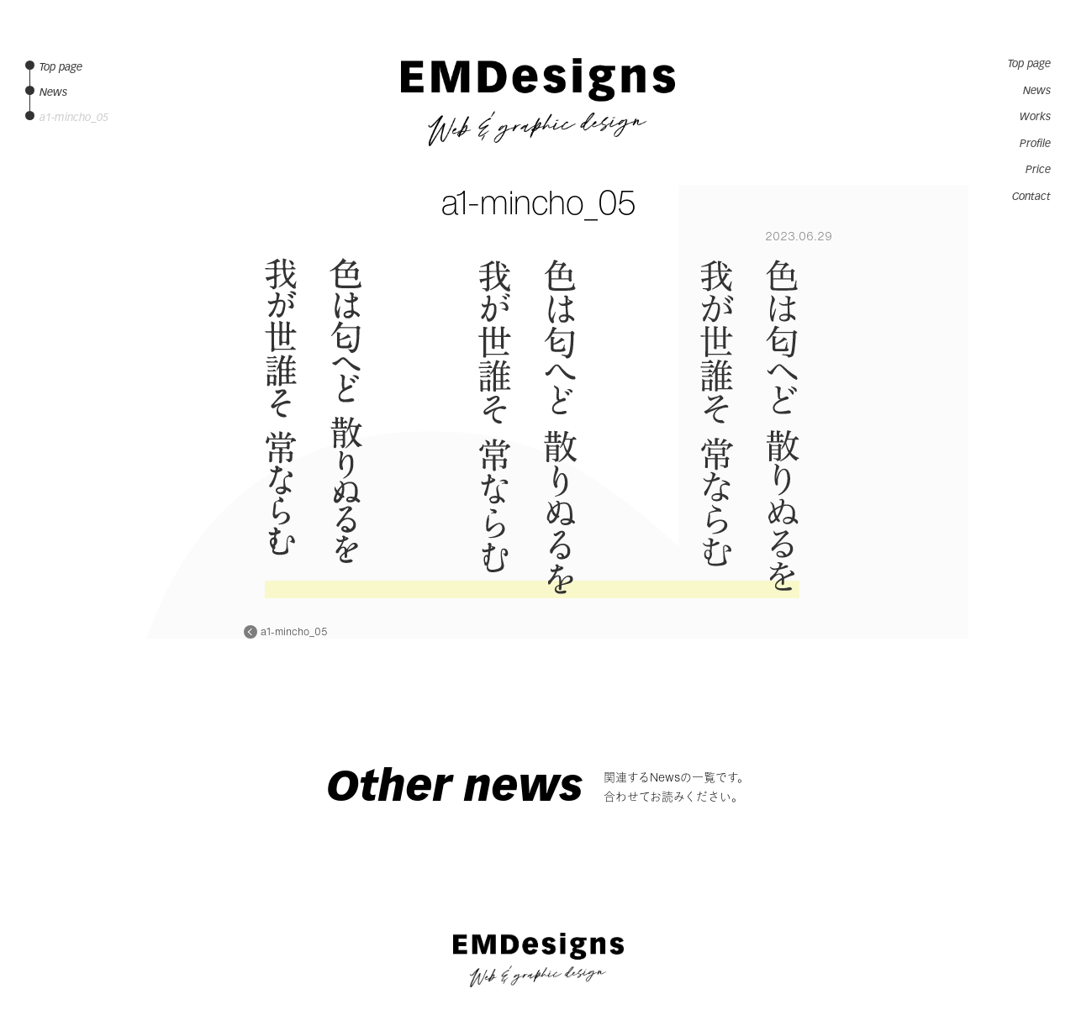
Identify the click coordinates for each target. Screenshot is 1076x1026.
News (1037, 91)
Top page (1029, 64)
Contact (1031, 197)
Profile (1035, 144)
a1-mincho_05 (294, 632)
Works (1035, 117)
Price (1038, 170)
